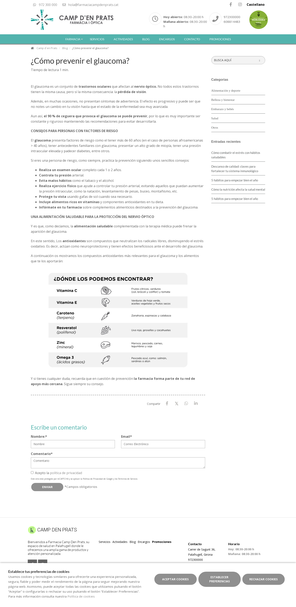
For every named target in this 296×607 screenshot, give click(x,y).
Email (126, 436)
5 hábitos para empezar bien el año (234, 180)
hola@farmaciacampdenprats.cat (90, 4)
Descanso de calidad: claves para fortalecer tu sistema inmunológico (234, 169)
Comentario (42, 454)
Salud (214, 118)
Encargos (167, 39)
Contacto (192, 39)
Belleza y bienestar (223, 99)
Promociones (220, 39)
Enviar (47, 487)
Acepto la (56, 473)
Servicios (97, 39)
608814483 (232, 22)
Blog (146, 39)
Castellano (256, 4)
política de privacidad (66, 473)
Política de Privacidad (93, 478)
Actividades (123, 39)
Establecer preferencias (219, 579)
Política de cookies (81, 596)
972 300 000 (45, 4)
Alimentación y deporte (225, 90)
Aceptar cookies (175, 579)
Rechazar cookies (263, 579)
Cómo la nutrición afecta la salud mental (238, 189)
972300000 (232, 17)
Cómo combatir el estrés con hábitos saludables (235, 155)
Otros (214, 127)
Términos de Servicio (127, 478)
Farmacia (72, 39)
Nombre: (39, 436)
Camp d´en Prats (47, 48)
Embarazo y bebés (222, 109)
